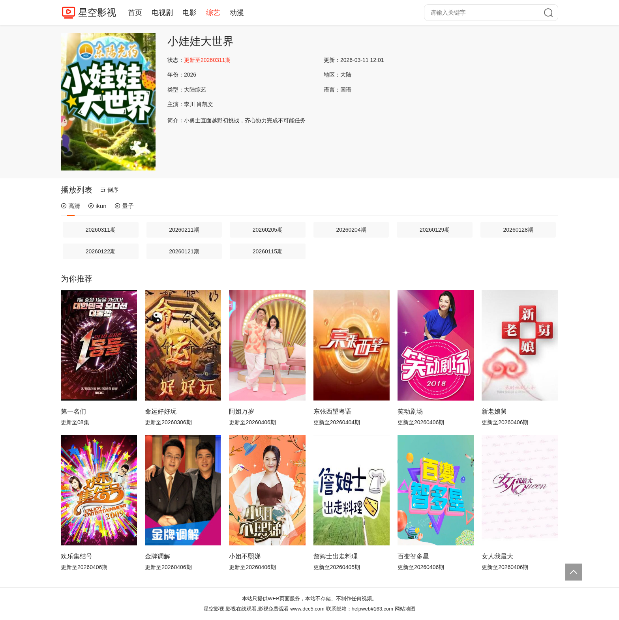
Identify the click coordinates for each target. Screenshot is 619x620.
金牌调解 (157, 556)
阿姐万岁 (241, 411)
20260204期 (351, 230)
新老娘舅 (494, 411)
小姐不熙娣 (245, 556)
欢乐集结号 (76, 556)
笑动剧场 (410, 411)
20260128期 (518, 230)
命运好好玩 (160, 411)
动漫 (237, 13)
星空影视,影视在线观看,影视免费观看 (246, 609)
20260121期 (184, 251)
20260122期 (101, 251)
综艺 (213, 13)
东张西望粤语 (332, 411)
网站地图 (405, 609)
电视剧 (162, 13)
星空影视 (97, 12)
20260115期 (268, 251)
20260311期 (101, 230)
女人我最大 (497, 556)
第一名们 (73, 411)
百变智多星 (413, 556)
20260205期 (268, 230)
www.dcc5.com (307, 609)
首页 (135, 13)
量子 (124, 205)
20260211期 (184, 230)
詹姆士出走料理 (335, 556)
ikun (97, 205)
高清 (70, 205)
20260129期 (435, 230)
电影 (189, 13)
